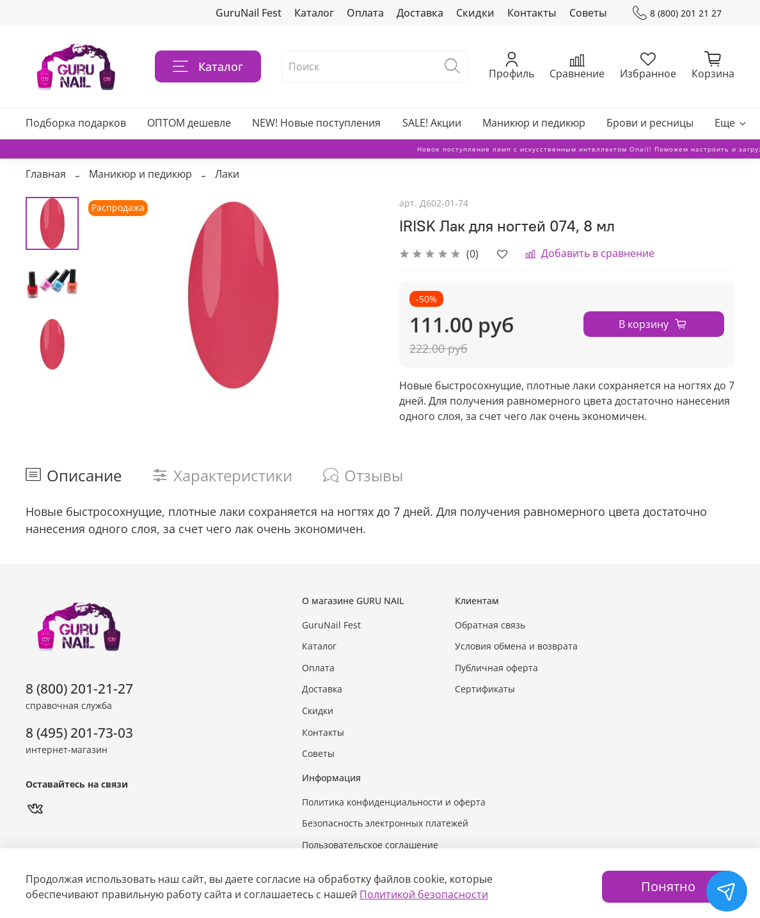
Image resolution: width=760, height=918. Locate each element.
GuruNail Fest (248, 13)
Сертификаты (485, 689)
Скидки (475, 13)
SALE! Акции (431, 123)
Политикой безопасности (424, 894)
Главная (46, 174)
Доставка (420, 13)
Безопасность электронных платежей (385, 823)
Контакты (532, 13)
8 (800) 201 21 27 (677, 13)
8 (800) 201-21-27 (79, 688)
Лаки (227, 174)
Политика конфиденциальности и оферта (394, 802)
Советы (588, 13)
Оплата (365, 13)
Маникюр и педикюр (533, 123)
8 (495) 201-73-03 (79, 733)
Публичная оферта (496, 668)
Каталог (314, 13)
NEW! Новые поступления (316, 123)
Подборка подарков (76, 123)
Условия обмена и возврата (516, 646)
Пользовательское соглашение (370, 845)
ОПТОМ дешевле (189, 123)
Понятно (668, 886)
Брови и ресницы (649, 123)
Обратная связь (490, 625)
